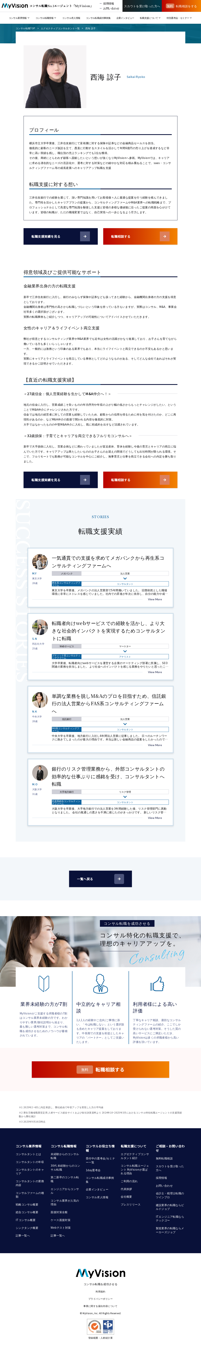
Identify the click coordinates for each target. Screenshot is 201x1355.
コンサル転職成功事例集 (100, 1180)
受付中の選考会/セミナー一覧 (100, 1160)
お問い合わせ (164, 1185)
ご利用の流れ (129, 1181)
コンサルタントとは (28, 1154)
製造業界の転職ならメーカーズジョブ (170, 1230)
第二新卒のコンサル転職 (65, 1179)
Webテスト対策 (61, 1227)
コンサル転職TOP (25, 28)
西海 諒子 (90, 28)
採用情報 (161, 1178)
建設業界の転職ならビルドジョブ (170, 1207)
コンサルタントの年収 (30, 1162)
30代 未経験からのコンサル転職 (65, 1167)
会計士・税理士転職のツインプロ (170, 1195)
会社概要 (126, 1196)
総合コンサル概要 (27, 1212)
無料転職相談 (164, 1158)
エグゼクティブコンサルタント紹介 (135, 1156)
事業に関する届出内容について (100, 1306)
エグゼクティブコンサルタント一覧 (60, 28)
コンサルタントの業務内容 (30, 1183)
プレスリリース (131, 1204)
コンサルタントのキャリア (30, 1171)
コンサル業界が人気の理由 (65, 1202)
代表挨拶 (126, 1189)
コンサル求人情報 (97, 1197)
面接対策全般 (59, 1212)
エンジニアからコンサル (65, 1191)
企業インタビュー (97, 1189)
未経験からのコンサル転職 (65, 1156)
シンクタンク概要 (27, 1228)
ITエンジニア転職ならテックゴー (170, 1218)
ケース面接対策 (60, 1220)
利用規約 (100, 1291)
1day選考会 (93, 1170)
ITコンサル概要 (26, 1220)
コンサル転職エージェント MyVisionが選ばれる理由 (135, 1169)
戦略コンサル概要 (27, 1204)
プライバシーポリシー (100, 1298)
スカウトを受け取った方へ (170, 1168)
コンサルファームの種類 (30, 1195)
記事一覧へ (23, 1235)
